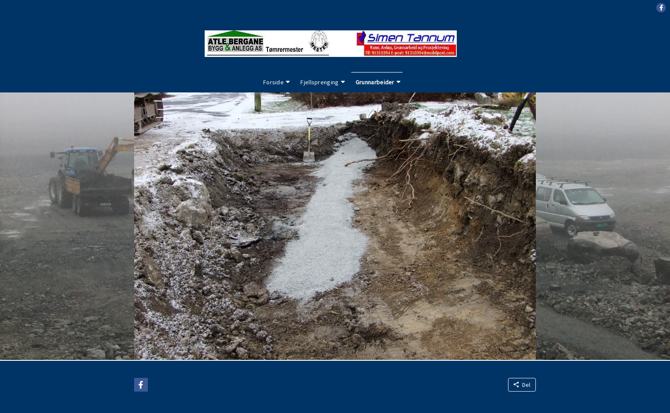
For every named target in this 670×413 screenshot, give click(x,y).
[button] (661, 7)
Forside (273, 82)
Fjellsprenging (319, 82)
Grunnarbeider (375, 82)
